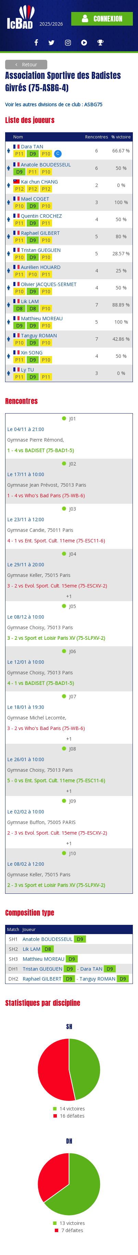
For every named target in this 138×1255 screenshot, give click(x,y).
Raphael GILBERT (40, 233)
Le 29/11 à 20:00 (25, 564)
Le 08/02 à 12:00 (25, 864)
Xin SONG (31, 352)
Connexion (102, 18)
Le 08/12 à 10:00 (25, 616)
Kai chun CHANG (39, 181)
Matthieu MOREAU (42, 318)
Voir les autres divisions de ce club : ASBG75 (53, 104)
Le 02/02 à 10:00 (25, 811)
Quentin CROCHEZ (41, 216)
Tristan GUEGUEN (41, 250)
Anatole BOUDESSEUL (46, 164)
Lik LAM (30, 301)
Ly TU (27, 369)
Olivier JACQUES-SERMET (49, 284)
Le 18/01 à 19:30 (25, 707)
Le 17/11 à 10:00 (25, 474)
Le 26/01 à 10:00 (25, 759)
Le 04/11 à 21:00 (25, 429)
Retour (29, 64)
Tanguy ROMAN (39, 335)
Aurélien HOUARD (41, 267)
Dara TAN (32, 146)
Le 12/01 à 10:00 (25, 662)
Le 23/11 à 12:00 (25, 519)
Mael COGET (35, 198)
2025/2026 (51, 24)
